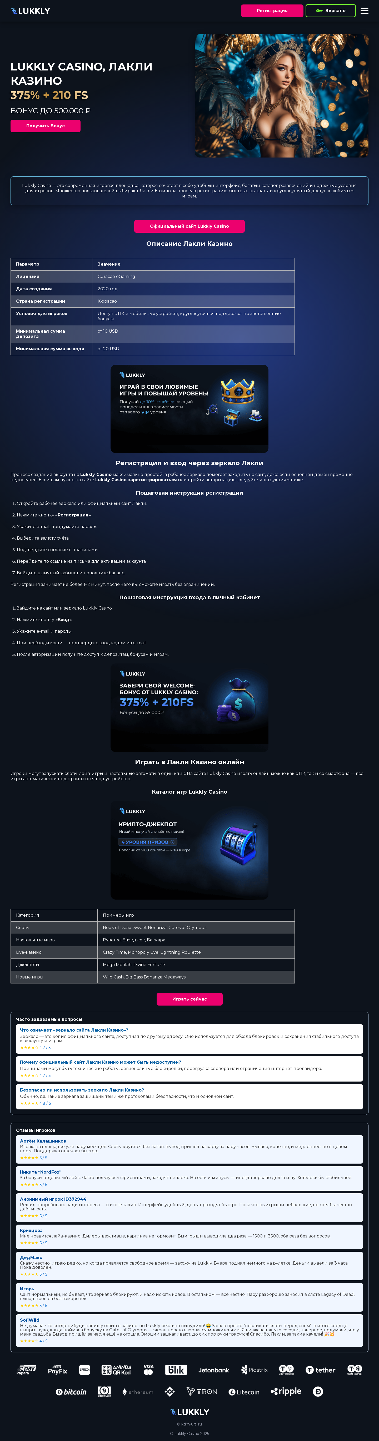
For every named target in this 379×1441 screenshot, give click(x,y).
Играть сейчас (189, 999)
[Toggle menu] (364, 11)
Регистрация (272, 10)
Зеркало (331, 10)
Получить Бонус (45, 125)
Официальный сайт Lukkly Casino (189, 226)
